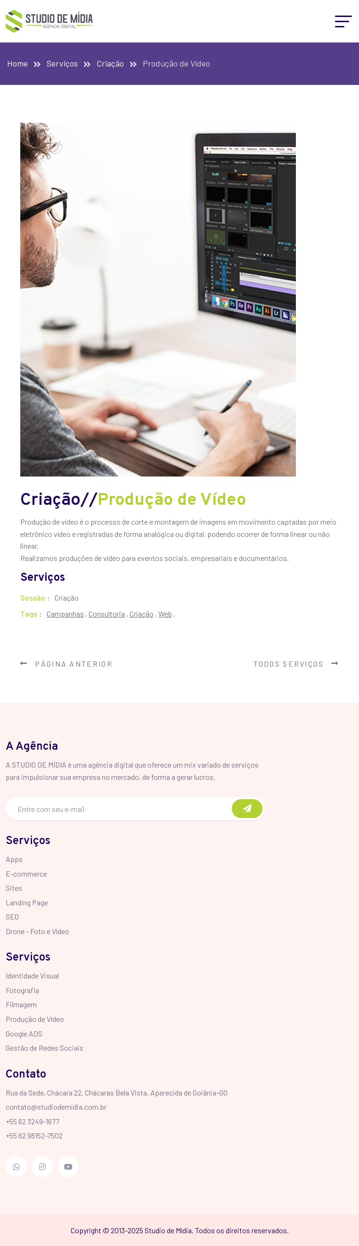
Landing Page (27, 902)
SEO (12, 916)
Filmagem (21, 1004)
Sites (14, 887)
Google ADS (24, 1033)
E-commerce (26, 873)
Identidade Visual (32, 975)
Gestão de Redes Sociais (44, 1047)
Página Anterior (66, 663)
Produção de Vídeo (35, 1018)
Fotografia (22, 990)
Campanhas (65, 613)
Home (17, 63)
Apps (14, 858)
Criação (110, 63)
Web (165, 613)
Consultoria (107, 613)
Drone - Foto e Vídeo (37, 931)
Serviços (62, 63)
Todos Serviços (296, 663)
